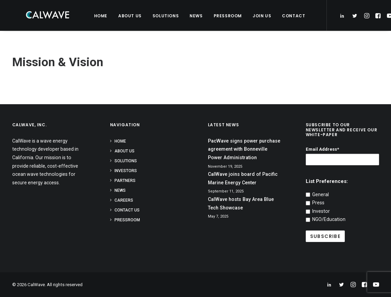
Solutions (161, 16)
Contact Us (127, 210)
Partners (125, 180)
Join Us (257, 16)
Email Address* (322, 149)
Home (96, 16)
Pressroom (223, 16)
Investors (125, 170)
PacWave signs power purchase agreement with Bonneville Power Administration (244, 149)
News (191, 16)
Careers (123, 200)
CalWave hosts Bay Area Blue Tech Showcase (241, 203)
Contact (288, 16)
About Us (125, 16)
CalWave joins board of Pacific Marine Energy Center (243, 178)
